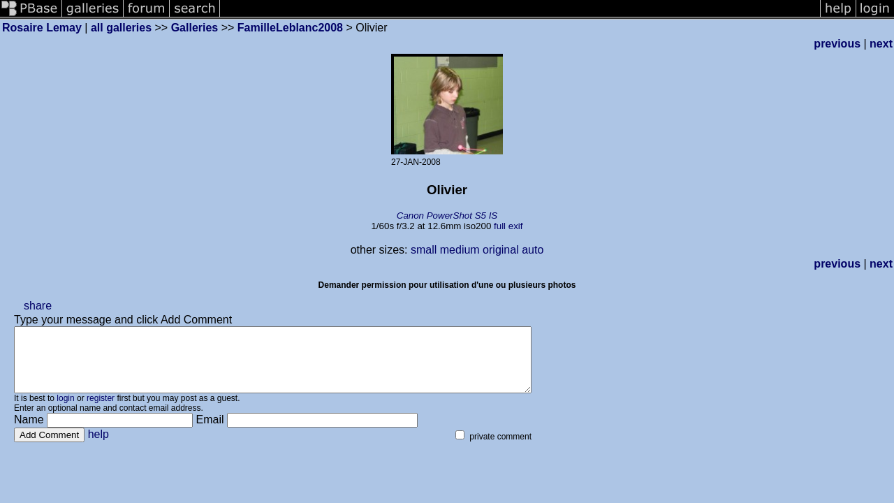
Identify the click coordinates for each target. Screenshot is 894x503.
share (38, 306)
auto (532, 250)
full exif (508, 226)
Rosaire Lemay (42, 28)
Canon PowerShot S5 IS (447, 215)
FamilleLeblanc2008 (290, 28)
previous (837, 44)
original (501, 250)
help (98, 447)
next (881, 44)
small (424, 250)
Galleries (195, 28)
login (65, 411)
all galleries (121, 28)
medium (460, 250)
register (101, 411)
